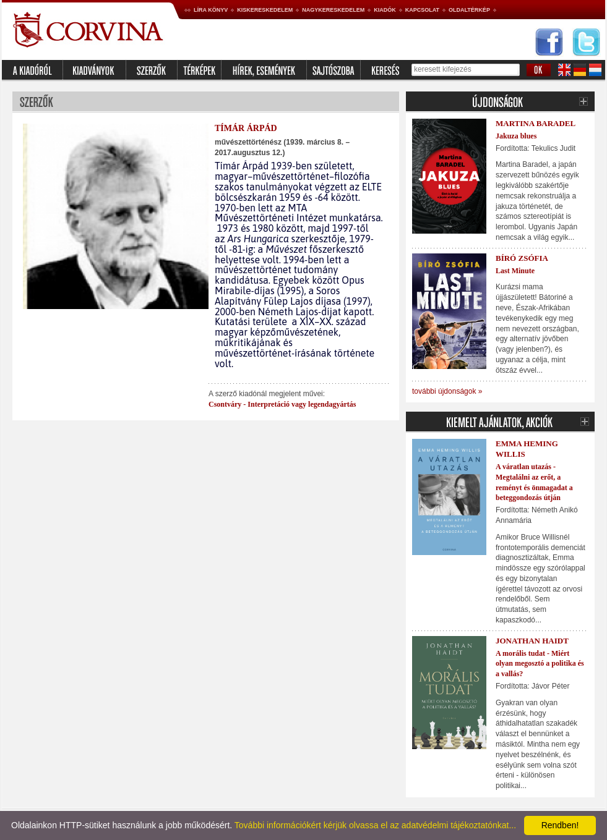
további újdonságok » (447, 391)
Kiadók (385, 10)
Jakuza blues (516, 136)
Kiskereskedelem (265, 10)
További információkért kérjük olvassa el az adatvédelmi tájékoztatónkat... (375, 825)
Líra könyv (211, 10)
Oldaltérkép (469, 10)
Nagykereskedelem (333, 10)
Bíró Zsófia (522, 258)
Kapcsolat (422, 10)
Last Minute (515, 270)
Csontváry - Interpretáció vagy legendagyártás (282, 404)
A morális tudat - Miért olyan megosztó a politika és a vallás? (540, 664)
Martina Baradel (535, 123)
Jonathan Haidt (532, 640)
